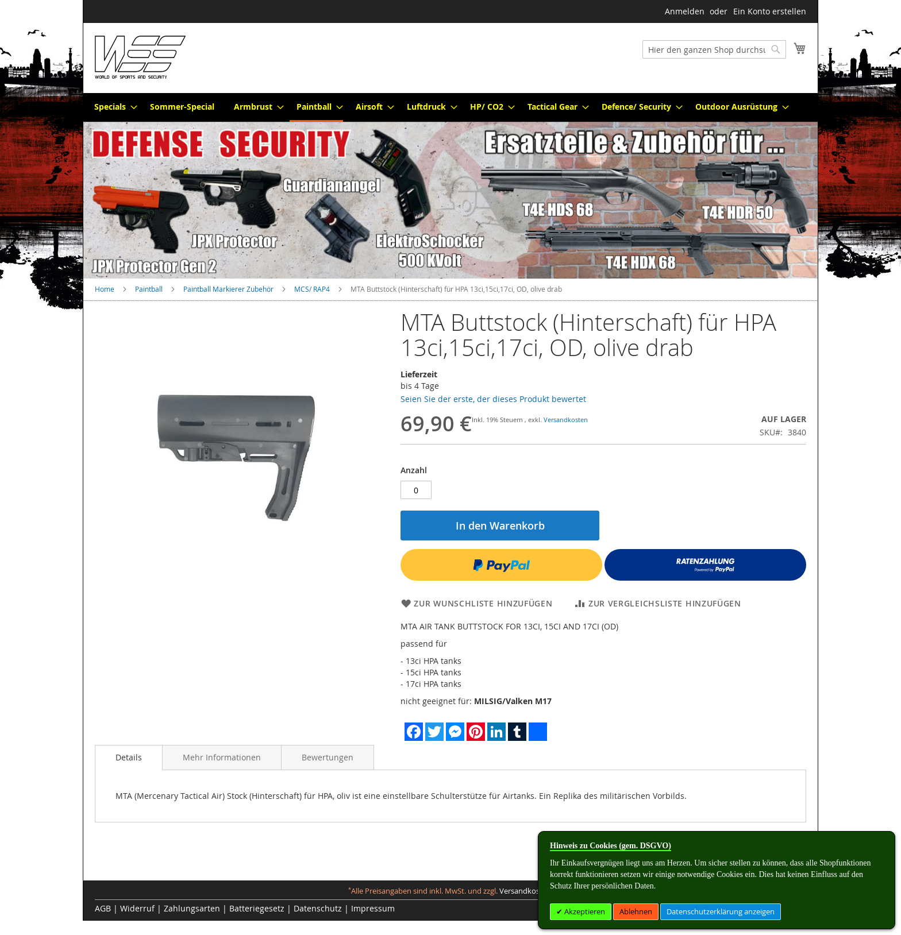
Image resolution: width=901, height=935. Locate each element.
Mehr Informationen (222, 757)
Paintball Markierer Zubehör (228, 288)
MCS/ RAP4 (312, 288)
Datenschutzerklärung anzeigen (721, 911)
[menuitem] (112, 106)
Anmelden (684, 11)
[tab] (129, 757)
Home (104, 288)
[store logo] (140, 57)
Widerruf (137, 908)
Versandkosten (566, 419)
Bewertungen (327, 757)
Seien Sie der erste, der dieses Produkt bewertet (493, 398)
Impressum (373, 908)
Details (128, 757)
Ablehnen (635, 911)
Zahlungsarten (192, 908)
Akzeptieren (584, 911)
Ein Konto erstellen (769, 11)
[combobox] (714, 49)
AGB (103, 908)
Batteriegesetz (256, 908)
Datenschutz (318, 908)
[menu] (450, 107)
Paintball (149, 288)
